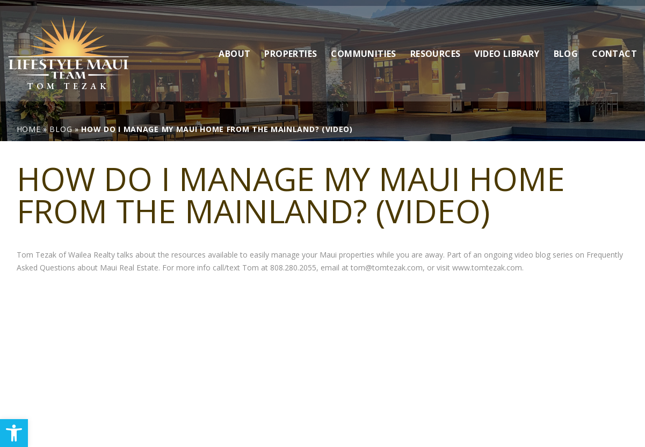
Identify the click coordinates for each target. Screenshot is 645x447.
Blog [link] (566, 47)
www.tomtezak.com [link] (487, 267)
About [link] (234, 47)
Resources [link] (435, 47)
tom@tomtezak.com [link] (387, 267)
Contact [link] (614, 47)
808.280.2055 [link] (293, 267)
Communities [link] (363, 47)
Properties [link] (290, 47)
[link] (14, 433)
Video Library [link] (506, 47)
